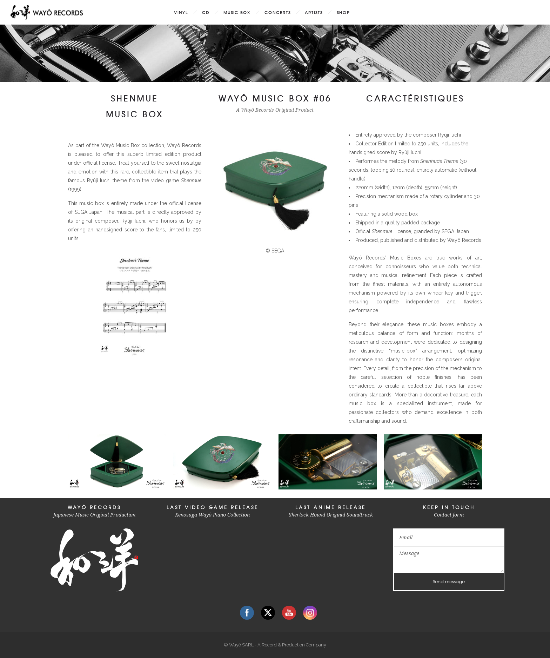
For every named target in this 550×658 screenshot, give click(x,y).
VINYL (181, 12)
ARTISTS (314, 12)
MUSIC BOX (236, 12)
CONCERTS (277, 12)
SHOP (343, 12)
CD (205, 12)
